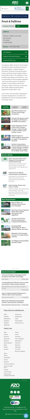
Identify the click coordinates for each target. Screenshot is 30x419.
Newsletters (7, 357)
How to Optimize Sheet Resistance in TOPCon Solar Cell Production (14, 294)
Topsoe (6, 279)
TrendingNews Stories (6, 107)
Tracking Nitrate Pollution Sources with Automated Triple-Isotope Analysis (15, 283)
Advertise (6, 362)
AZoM (5, 314)
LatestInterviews (24, 107)
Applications (18, 341)
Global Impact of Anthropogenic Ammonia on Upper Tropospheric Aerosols (20, 138)
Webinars (6, 341)
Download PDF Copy (9, 60)
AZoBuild (6, 323)
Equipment (7, 338)
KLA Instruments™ (9, 297)
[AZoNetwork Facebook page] (15, 392)
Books (5, 345)
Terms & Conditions (9, 364)
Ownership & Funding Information (9, 374)
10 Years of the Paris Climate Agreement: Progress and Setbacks (19, 220)
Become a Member (20, 351)
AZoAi (16, 318)
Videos (17, 332)
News (5, 332)
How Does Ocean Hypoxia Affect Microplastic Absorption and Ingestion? (20, 212)
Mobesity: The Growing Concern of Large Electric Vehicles (19, 235)
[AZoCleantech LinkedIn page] (11, 392)
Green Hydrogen (19, 338)
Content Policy (7, 372)
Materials (17, 345)
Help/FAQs (18, 347)
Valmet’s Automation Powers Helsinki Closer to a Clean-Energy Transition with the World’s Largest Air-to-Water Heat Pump (20, 147)
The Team (17, 349)
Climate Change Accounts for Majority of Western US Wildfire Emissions (20, 119)
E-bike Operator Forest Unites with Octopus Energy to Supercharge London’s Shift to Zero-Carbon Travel (19, 129)
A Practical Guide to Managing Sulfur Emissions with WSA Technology (14, 275)
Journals (6, 349)
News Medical (19, 321)
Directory (6, 336)
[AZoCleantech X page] (18, 392)
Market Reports (8, 343)
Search (6, 355)
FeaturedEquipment (15, 107)
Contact (6, 359)
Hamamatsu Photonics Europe (12, 305)
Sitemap (6, 369)
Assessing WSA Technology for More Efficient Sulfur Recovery (19, 227)
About (5, 353)
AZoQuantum (18, 316)
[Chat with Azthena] (26, 415)
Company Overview (8, 26)
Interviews (18, 336)
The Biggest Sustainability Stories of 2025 (20, 241)
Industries (17, 343)
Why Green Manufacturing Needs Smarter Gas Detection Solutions (13, 301)
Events (17, 334)
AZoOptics (6, 321)
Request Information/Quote (11, 56)
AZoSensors (18, 314)
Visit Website (7, 52)
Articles (6, 334)
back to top (25, 380)
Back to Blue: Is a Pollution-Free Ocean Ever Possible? (18, 204)
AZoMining (7, 325)
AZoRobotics (7, 318)
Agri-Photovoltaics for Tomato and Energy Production (18, 112)
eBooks (6, 347)
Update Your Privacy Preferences (15, 414)
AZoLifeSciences (19, 323)
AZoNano (6, 316)
